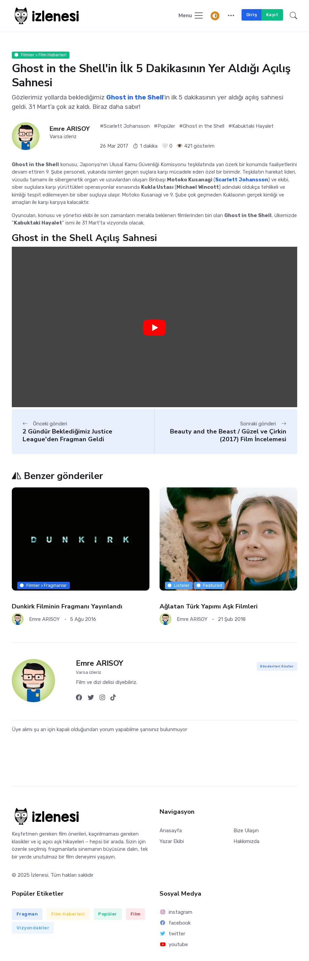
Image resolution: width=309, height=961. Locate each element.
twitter (172, 934)
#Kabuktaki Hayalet (251, 126)
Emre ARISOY (70, 129)
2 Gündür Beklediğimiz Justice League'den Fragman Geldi (67, 435)
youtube (174, 944)
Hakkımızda (246, 841)
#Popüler (164, 126)
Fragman (27, 914)
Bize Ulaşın (246, 831)
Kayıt (272, 14)
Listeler (179, 585)
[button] (231, 16)
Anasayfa (171, 831)
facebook (175, 923)
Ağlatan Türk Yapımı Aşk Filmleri (209, 606)
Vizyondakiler (33, 927)
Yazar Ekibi (172, 841)
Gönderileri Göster (276, 666)
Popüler (107, 914)
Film (136, 914)
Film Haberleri (68, 914)
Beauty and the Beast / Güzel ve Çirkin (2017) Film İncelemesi (228, 435)
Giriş (251, 14)
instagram (176, 912)
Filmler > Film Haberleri (40, 54)
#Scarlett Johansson (125, 126)
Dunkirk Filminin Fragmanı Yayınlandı (67, 606)
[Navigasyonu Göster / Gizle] (191, 16)
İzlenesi (39, 875)
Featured (209, 585)
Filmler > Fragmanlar (43, 585)
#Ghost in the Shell (201, 126)
